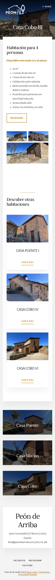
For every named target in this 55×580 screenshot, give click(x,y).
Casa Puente (27, 425)
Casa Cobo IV (27, 310)
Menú (48, 7)
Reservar (16, 118)
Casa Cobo (27, 486)
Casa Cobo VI (27, 368)
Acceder (33, 574)
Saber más (27, 263)
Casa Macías (27, 455)
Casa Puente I (27, 251)
